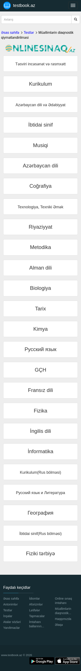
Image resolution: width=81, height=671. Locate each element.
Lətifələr (34, 610)
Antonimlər (10, 604)
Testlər (29, 32)
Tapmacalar (37, 616)
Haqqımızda (63, 619)
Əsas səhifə (10, 32)
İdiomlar (34, 598)
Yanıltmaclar (11, 627)
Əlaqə (59, 624)
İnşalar (7, 616)
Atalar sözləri (12, 622)
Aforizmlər (36, 604)
